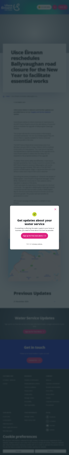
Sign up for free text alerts (34, 236)
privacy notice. (37, 244)
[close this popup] (55, 209)
